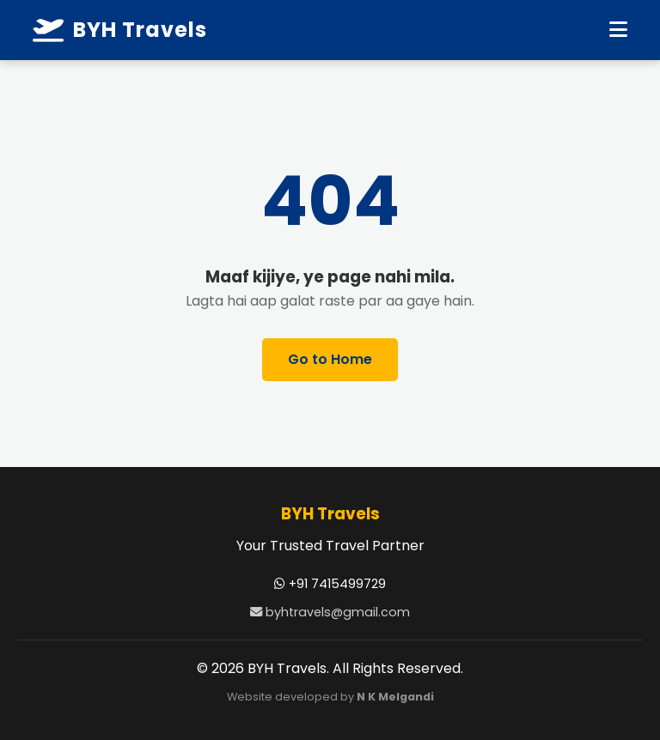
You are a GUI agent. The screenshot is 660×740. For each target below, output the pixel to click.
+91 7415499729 (330, 583)
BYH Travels (120, 29)
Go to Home (330, 359)
